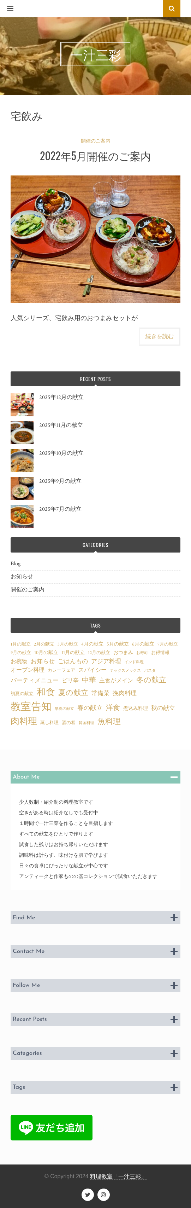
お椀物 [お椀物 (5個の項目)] (19, 661)
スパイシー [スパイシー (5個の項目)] (92, 670)
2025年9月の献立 (60, 481)
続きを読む (159, 336)
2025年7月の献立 (60, 509)
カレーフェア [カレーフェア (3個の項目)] (61, 670)
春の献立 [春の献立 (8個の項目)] (90, 708)
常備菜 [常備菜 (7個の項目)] (100, 693)
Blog (15, 563)
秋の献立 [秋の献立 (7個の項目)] (163, 708)
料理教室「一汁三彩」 (118, 1176)
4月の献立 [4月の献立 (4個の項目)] (92, 644)
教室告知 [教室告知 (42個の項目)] (31, 706)
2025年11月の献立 (61, 425)
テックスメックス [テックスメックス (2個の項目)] (125, 670)
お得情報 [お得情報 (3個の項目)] (160, 652)
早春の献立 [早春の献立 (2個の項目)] (64, 708)
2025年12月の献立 (61, 397)
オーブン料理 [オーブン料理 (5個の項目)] (27, 670)
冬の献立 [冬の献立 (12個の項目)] (151, 680)
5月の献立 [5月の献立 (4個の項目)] (118, 644)
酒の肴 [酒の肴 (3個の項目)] (69, 723)
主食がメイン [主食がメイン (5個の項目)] (116, 680)
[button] (6, 8)
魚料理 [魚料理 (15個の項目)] (109, 722)
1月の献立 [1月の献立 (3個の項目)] (21, 644)
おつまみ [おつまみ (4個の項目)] (123, 652)
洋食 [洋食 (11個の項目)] (113, 707)
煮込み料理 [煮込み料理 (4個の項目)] (135, 708)
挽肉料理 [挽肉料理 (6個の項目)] (125, 693)
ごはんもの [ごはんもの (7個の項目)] (73, 661)
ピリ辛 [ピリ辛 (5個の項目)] (70, 680)
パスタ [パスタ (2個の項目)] (150, 670)
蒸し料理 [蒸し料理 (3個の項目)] (49, 723)
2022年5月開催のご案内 (95, 155)
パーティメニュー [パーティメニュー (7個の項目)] (35, 680)
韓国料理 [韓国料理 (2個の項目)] (86, 723)
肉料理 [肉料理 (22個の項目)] (24, 721)
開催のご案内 (96, 141)
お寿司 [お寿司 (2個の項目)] (142, 653)
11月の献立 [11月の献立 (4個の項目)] (73, 652)
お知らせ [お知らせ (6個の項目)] (43, 661)
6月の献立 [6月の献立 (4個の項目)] (143, 644)
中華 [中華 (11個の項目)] (89, 680)
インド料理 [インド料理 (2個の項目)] (134, 662)
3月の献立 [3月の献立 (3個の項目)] (68, 644)
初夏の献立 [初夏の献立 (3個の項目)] (22, 694)
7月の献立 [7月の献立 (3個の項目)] (167, 644)
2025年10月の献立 (61, 453)
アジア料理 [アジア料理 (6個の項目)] (106, 661)
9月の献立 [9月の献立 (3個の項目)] (21, 652)
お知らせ (22, 576)
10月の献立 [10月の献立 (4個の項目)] (46, 652)
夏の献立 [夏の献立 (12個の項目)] (73, 693)
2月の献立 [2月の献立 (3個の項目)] (44, 644)
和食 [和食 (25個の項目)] (46, 692)
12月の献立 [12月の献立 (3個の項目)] (99, 652)
